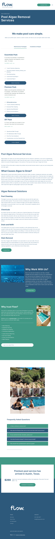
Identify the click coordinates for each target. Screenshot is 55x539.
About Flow (12, 519)
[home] (7, 5)
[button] (52, 5)
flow (11, 534)
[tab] (20, 47)
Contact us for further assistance (14, 449)
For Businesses (13, 521)
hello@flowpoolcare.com (39, 519)
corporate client (12, 318)
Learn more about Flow (8, 345)
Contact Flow (6, 250)
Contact (11, 523)
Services (12, 517)
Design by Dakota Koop (20, 534)
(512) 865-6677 (37, 517)
